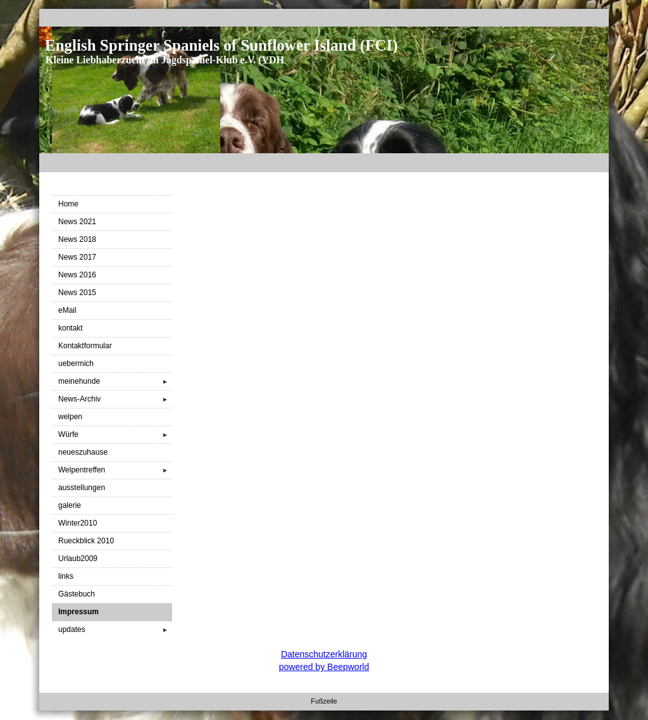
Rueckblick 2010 (86, 540)
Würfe (115, 434)
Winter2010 (77, 523)
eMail (67, 310)
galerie (69, 505)
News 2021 (77, 221)
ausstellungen (81, 487)
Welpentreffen (115, 470)
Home (68, 203)
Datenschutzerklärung (324, 654)
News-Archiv (115, 399)
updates (115, 630)
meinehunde (115, 381)
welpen (70, 416)
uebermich (76, 363)
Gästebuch (76, 594)
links (65, 576)
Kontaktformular (85, 345)
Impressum (78, 611)
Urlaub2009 (77, 558)
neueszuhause (83, 452)
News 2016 (77, 274)
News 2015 (77, 292)
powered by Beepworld (324, 667)
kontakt (70, 328)
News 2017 (77, 257)
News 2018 (77, 239)
